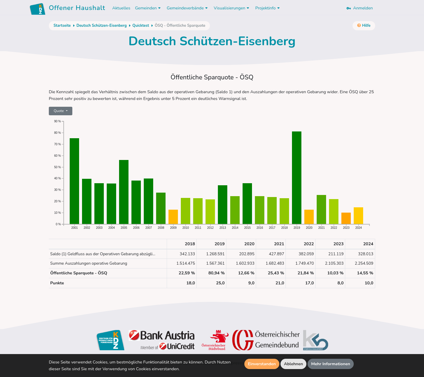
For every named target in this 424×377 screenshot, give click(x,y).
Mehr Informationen (330, 364)
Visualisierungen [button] (232, 8)
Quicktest (140, 25)
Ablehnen (293, 364)
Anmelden (359, 8)
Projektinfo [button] (268, 8)
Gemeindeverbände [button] (188, 8)
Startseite (62, 25)
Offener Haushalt (77, 9)
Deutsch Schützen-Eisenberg (101, 25)
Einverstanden (262, 364)
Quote (59, 110)
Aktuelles (121, 8)
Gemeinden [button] (148, 8)
